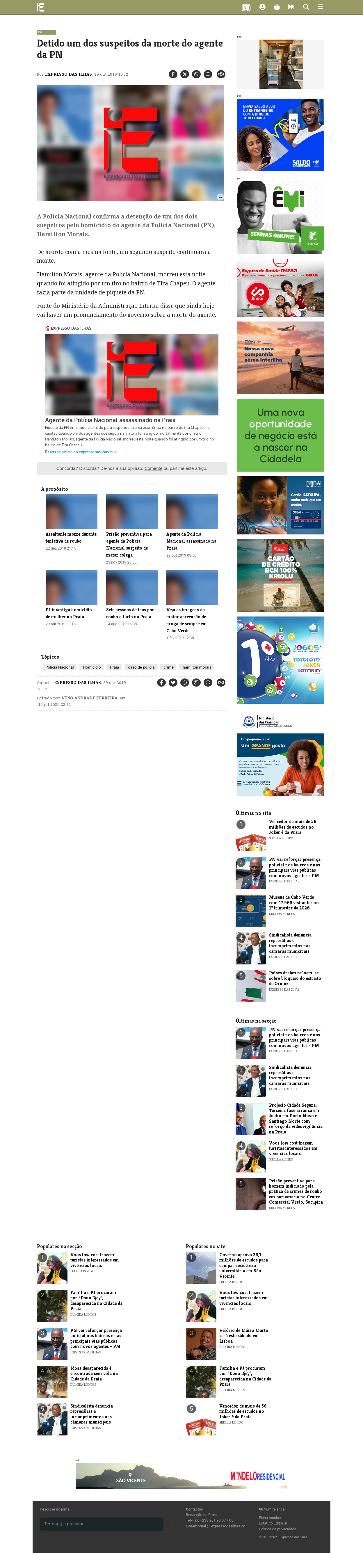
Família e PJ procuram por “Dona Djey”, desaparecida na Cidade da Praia (96, 1300)
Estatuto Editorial (273, 1523)
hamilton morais (196, 667)
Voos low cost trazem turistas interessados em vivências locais (293, 1148)
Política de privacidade (277, 1529)
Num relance (271, 1509)
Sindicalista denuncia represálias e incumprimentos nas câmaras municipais (290, 943)
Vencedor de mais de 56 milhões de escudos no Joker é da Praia (292, 826)
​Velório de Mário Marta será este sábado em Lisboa (243, 1335)
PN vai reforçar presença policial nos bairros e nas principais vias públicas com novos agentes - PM (295, 867)
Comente (154, 468)
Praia (114, 667)
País (41, 32)
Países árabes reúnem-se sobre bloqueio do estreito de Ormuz (295, 978)
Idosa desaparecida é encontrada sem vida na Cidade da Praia (94, 1373)
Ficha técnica (270, 1517)
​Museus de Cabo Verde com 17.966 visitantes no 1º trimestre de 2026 (294, 902)
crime (168, 667)
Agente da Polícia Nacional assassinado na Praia (191, 541)
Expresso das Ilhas (68, 74)
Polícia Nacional (59, 667)
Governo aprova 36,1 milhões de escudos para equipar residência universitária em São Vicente (243, 1265)
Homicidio (91, 667)
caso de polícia (140, 667)
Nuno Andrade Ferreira (90, 698)
